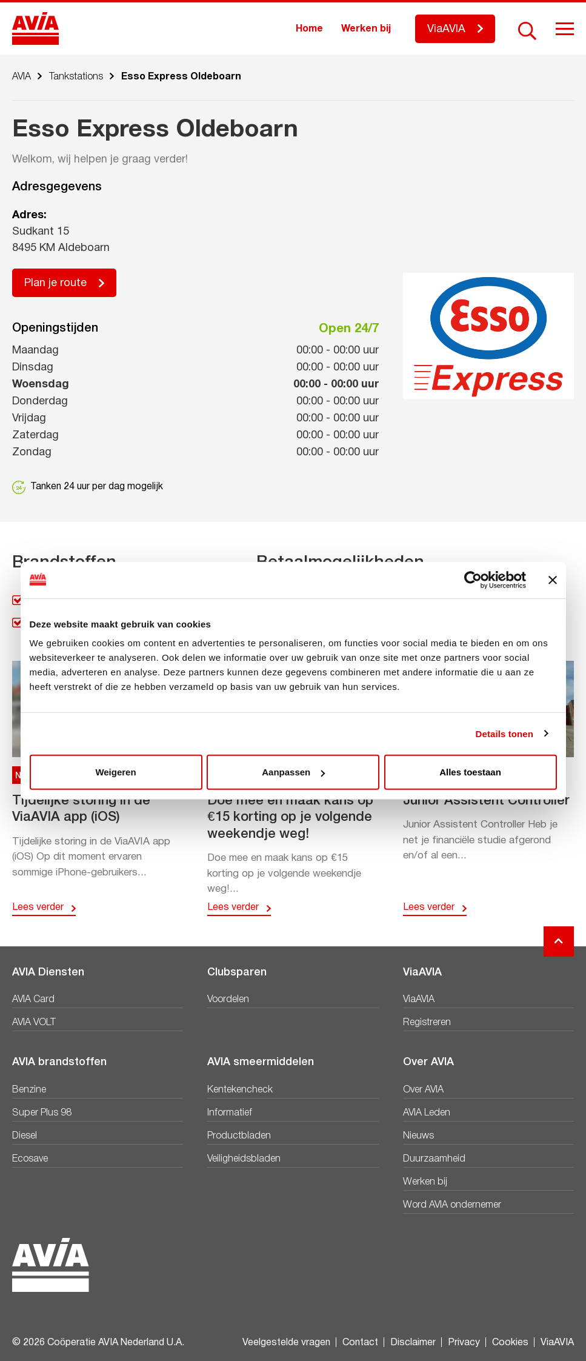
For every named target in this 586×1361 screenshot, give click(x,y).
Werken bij (366, 29)
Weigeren (115, 772)
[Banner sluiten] (552, 579)
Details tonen (504, 733)
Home (309, 29)
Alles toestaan (470, 772)
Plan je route (55, 283)
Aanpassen (293, 772)
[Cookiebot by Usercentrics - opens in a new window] (473, 579)
